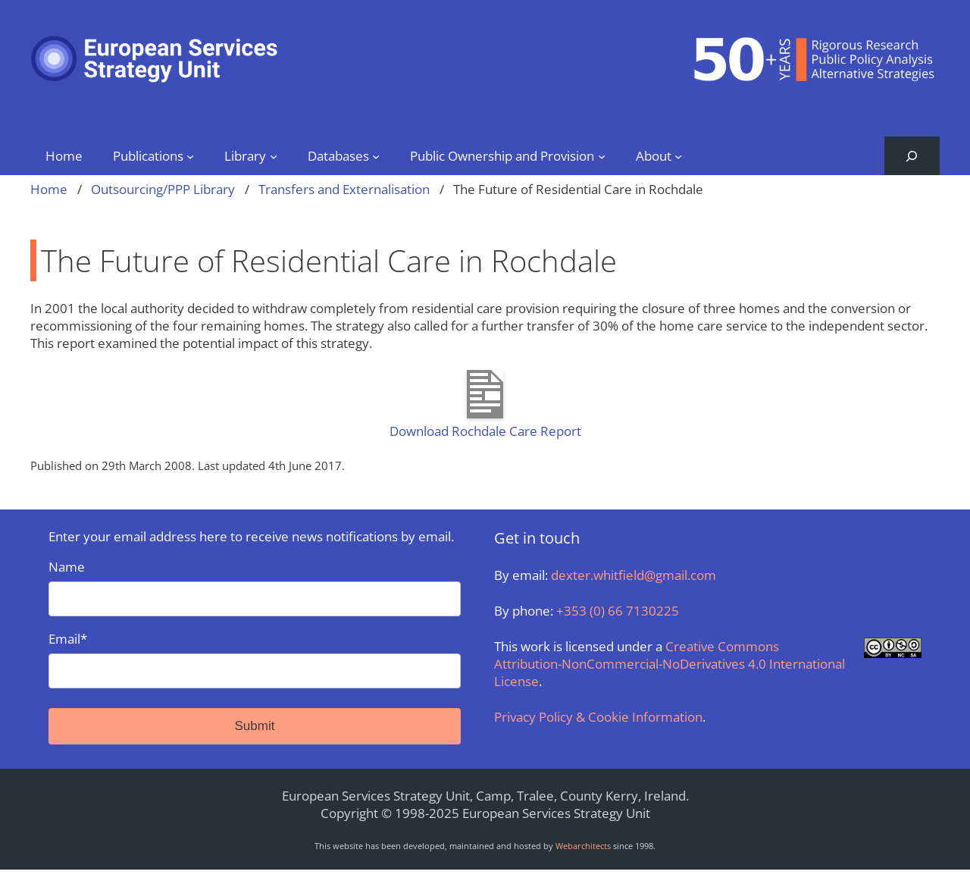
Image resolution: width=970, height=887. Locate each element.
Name (254, 587)
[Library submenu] (273, 155)
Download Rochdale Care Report (485, 431)
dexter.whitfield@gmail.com (633, 575)
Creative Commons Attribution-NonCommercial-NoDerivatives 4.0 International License (669, 664)
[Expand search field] (912, 155)
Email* (254, 659)
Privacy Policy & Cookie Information (598, 717)
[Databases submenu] (376, 155)
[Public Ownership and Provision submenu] (601, 155)
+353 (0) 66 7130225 (617, 610)
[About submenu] (678, 155)
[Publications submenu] (190, 155)
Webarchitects (583, 845)
